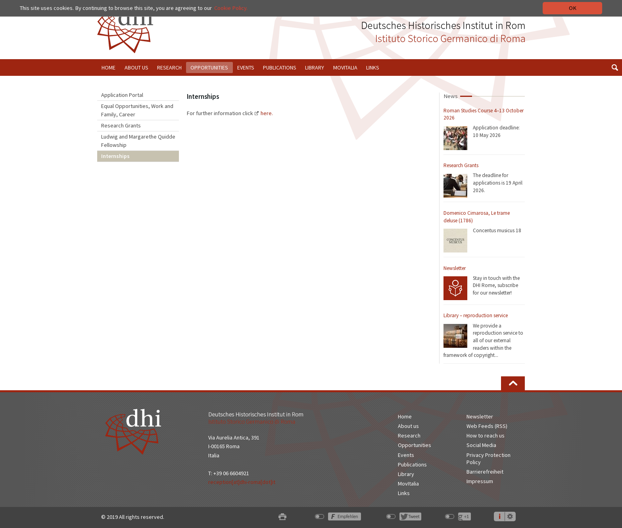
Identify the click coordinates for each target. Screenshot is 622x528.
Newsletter (454, 268)
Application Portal (122, 94)
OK (572, 8)
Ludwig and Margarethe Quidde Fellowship (138, 140)
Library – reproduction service (475, 315)
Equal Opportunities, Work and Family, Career (137, 110)
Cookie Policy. (231, 8)
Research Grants (121, 125)
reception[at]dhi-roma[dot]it (241, 482)
